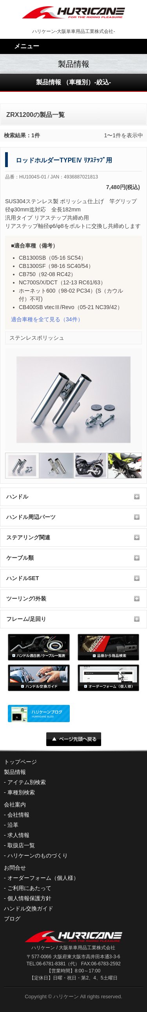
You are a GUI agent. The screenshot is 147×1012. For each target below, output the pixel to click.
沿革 (12, 825)
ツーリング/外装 (26, 598)
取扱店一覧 (21, 845)
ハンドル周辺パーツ (31, 517)
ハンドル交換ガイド (28, 908)
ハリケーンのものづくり (37, 855)
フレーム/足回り (26, 619)
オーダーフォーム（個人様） (43, 878)
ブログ (12, 919)
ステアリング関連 (28, 537)
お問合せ (15, 868)
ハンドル (17, 496)
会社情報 (18, 815)
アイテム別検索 (26, 782)
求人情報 (18, 835)
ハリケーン (66, 996)
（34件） (47, 319)
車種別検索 (21, 792)
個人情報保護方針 (29, 898)
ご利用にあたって (29, 888)
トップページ (20, 762)
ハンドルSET (22, 578)
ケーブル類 (20, 558)
